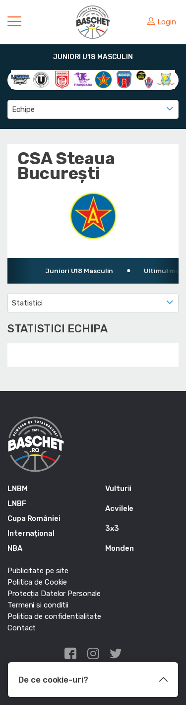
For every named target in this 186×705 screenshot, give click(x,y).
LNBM (17, 488)
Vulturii (118, 488)
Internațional (31, 533)
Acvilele (119, 508)
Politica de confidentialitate (54, 616)
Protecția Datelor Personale (54, 593)
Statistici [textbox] (27, 303)
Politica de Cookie (37, 582)
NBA (14, 548)
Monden (119, 548)
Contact (21, 627)
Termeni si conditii (37, 605)
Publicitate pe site (37, 570)
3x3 (112, 528)
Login (161, 21)
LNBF (16, 503)
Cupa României (34, 518)
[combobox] (93, 109)
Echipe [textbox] (23, 109)
